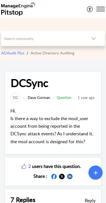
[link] (15, 97)
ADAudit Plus (12, 53)
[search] (42, 38)
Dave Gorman (38, 97)
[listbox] (93, 38)
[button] (24, 165)
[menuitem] (90, 9)
